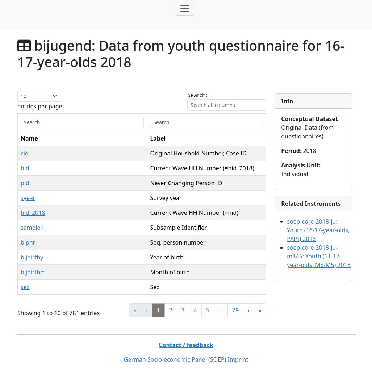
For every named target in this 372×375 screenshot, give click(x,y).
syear (28, 198)
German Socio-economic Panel (165, 359)
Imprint (238, 359)
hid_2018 (33, 213)
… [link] (220, 310)
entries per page (39, 106)
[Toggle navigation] (185, 8)
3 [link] (183, 310)
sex (25, 287)
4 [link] (195, 310)
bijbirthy (32, 257)
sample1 (32, 228)
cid (25, 153)
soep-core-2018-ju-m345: (319, 256)
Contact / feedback (186, 345)
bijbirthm (33, 272)
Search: (197, 95)
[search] (82, 122)
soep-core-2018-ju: (318, 230)
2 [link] (170, 310)
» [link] (260, 310)
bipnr (28, 242)
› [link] (249, 310)
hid (25, 168)
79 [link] (235, 310)
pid (25, 183)
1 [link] (158, 310)
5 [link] (207, 310)
